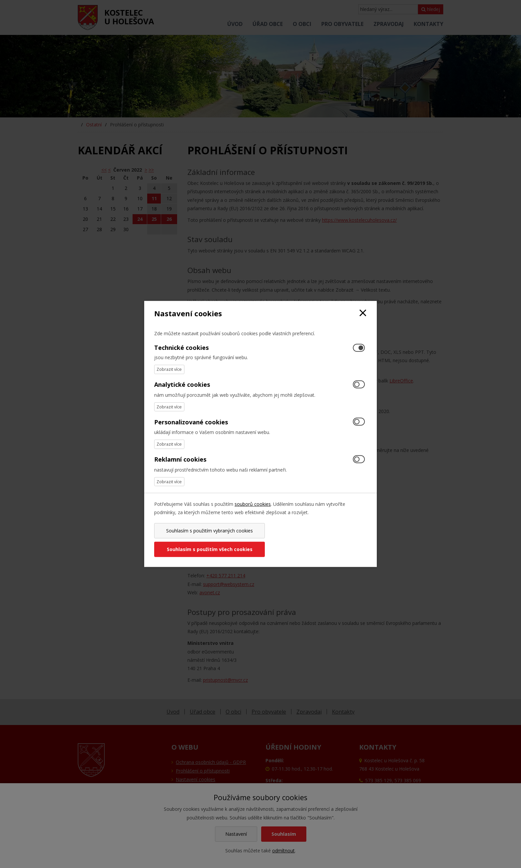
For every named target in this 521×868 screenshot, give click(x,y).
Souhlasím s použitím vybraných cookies (206, 540)
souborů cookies (253, 513)
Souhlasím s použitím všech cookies (315, 540)
